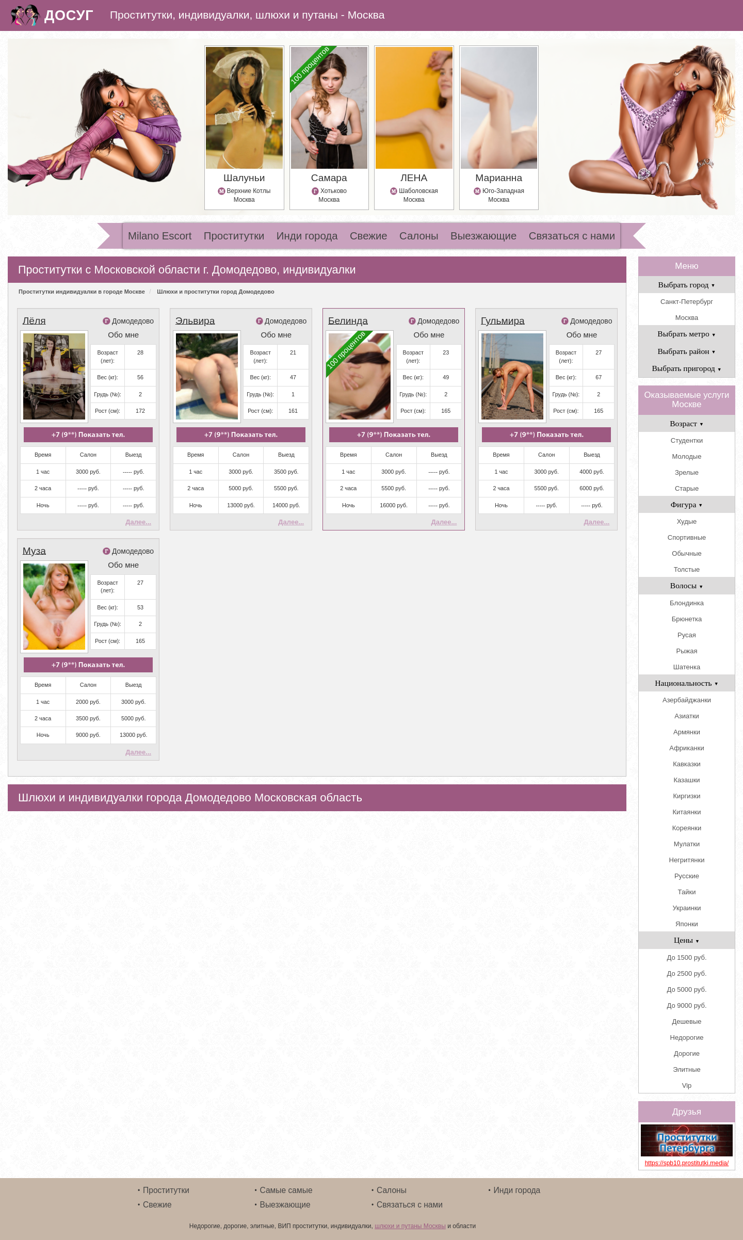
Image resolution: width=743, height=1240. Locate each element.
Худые (687, 521)
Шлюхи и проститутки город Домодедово (215, 291)
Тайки (687, 892)
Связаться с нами (572, 235)
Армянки (686, 732)
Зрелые (687, 472)
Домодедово (133, 321)
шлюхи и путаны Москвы (410, 1226)
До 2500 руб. (686, 973)
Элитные (686, 1069)
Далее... (138, 522)
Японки (686, 924)
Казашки (686, 780)
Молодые (687, 456)
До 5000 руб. (686, 989)
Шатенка (686, 667)
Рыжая (687, 651)
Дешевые (686, 1021)
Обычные (686, 553)
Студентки (687, 440)
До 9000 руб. (686, 1005)
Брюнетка (687, 619)
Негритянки (687, 860)
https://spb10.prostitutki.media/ (687, 1163)
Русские (686, 876)
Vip (687, 1085)
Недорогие (687, 1037)
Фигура (687, 504)
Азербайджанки (687, 700)
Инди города (307, 235)
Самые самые (286, 1190)
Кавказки (687, 764)
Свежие (368, 235)
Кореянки (686, 828)
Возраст (687, 423)
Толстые (687, 569)
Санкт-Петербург (686, 301)
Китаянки (686, 812)
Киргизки (687, 796)
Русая (686, 635)
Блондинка (687, 603)
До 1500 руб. (686, 957)
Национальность (686, 683)
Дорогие (687, 1053)
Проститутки (234, 235)
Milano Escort (160, 235)
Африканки (686, 748)
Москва (686, 317)
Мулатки (687, 844)
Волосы (686, 585)
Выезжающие (483, 235)
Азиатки (686, 716)
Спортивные (687, 537)
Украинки (686, 908)
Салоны (419, 235)
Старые (687, 488)
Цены (687, 940)
